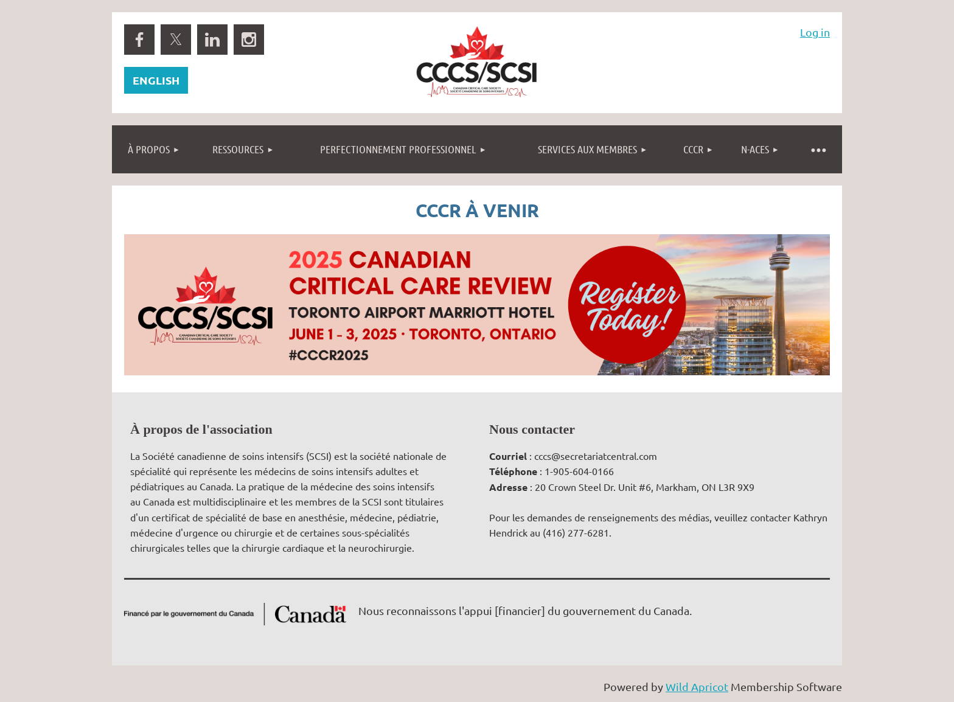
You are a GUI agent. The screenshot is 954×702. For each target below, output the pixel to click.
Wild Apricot (697, 686)
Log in (815, 32)
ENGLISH (156, 80)
